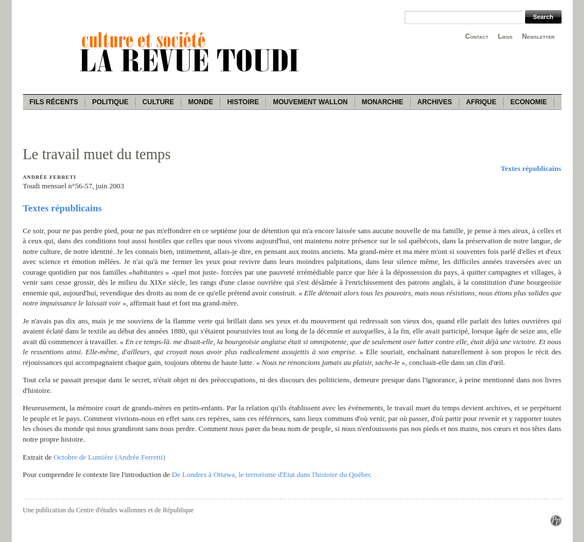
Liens (505, 36)
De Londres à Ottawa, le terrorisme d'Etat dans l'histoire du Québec (271, 474)
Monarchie (382, 102)
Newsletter (538, 36)
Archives (434, 102)
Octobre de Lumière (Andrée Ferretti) (109, 457)
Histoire (243, 102)
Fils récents (54, 102)
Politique (110, 102)
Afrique (481, 102)
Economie (529, 102)
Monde (200, 102)
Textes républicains (530, 168)
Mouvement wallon (310, 102)
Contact (476, 36)
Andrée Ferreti (49, 177)
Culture (158, 102)
